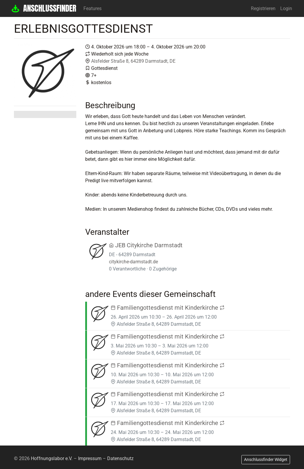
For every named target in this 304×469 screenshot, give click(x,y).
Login (286, 8)
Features (92, 8)
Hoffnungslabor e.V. (51, 458)
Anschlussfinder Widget (265, 459)
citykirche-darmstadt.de (133, 262)
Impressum (90, 458)
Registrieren (263, 8)
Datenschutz (120, 458)
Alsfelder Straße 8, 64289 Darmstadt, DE (133, 61)
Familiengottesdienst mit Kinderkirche (167, 307)
